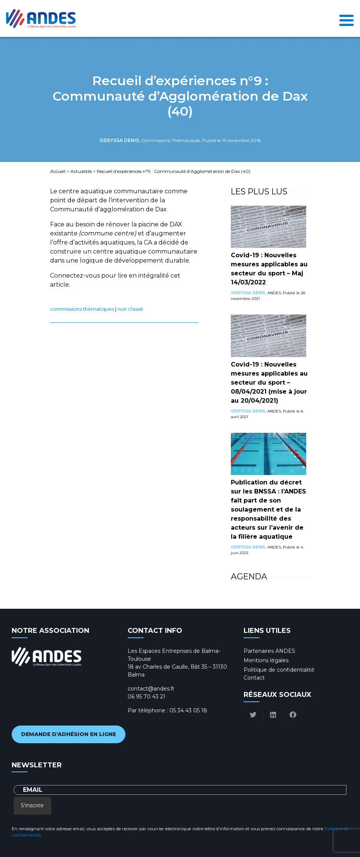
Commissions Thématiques (82, 309)
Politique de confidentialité (279, 669)
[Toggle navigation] (346, 18)
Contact (254, 677)
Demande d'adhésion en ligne (68, 734)
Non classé (130, 309)
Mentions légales (266, 660)
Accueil (58, 171)
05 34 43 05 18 (188, 710)
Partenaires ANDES (269, 651)
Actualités (81, 171)
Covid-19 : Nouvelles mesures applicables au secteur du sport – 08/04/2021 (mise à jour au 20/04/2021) (269, 382)
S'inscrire (32, 805)
